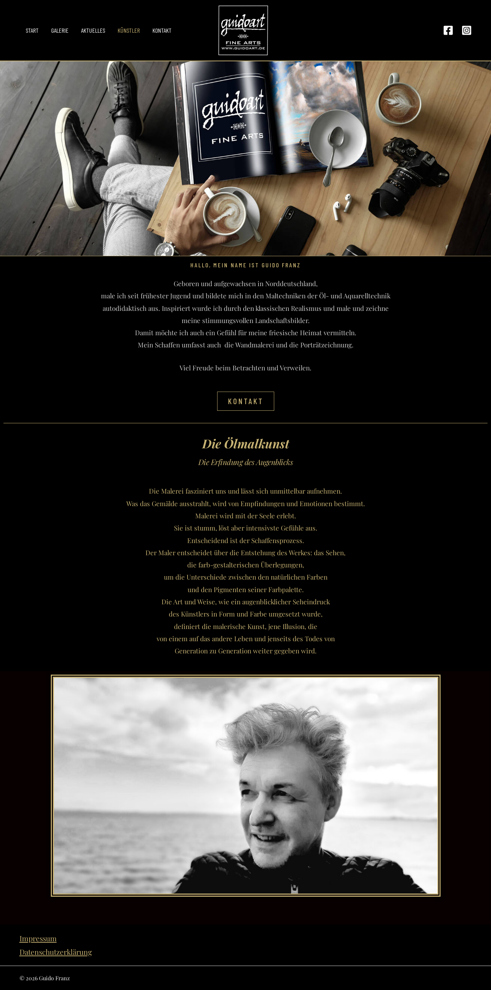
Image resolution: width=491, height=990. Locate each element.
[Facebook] (448, 30)
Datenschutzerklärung (55, 952)
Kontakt (162, 30)
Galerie (60, 30)
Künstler (129, 30)
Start (32, 30)
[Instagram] (466, 30)
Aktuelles (93, 30)
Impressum (38, 938)
